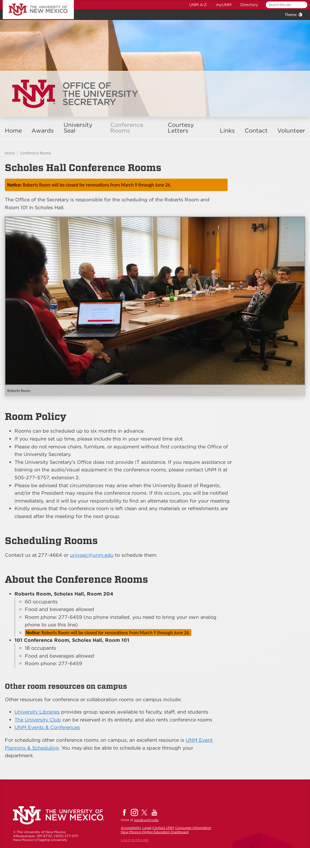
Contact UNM (163, 828)
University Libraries (37, 712)
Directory (249, 4)
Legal (146, 828)
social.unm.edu (146, 820)
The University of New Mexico (31, 1)
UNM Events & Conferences (47, 727)
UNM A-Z (198, 4)
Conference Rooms (126, 127)
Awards (42, 130)
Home (13, 130)
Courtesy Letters (181, 127)
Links (227, 130)
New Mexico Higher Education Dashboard (155, 832)
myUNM (223, 4)
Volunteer (291, 130)
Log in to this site (135, 840)
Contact (256, 130)
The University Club (38, 720)
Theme (291, 14)
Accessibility (131, 828)
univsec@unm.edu (92, 555)
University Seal (78, 127)
